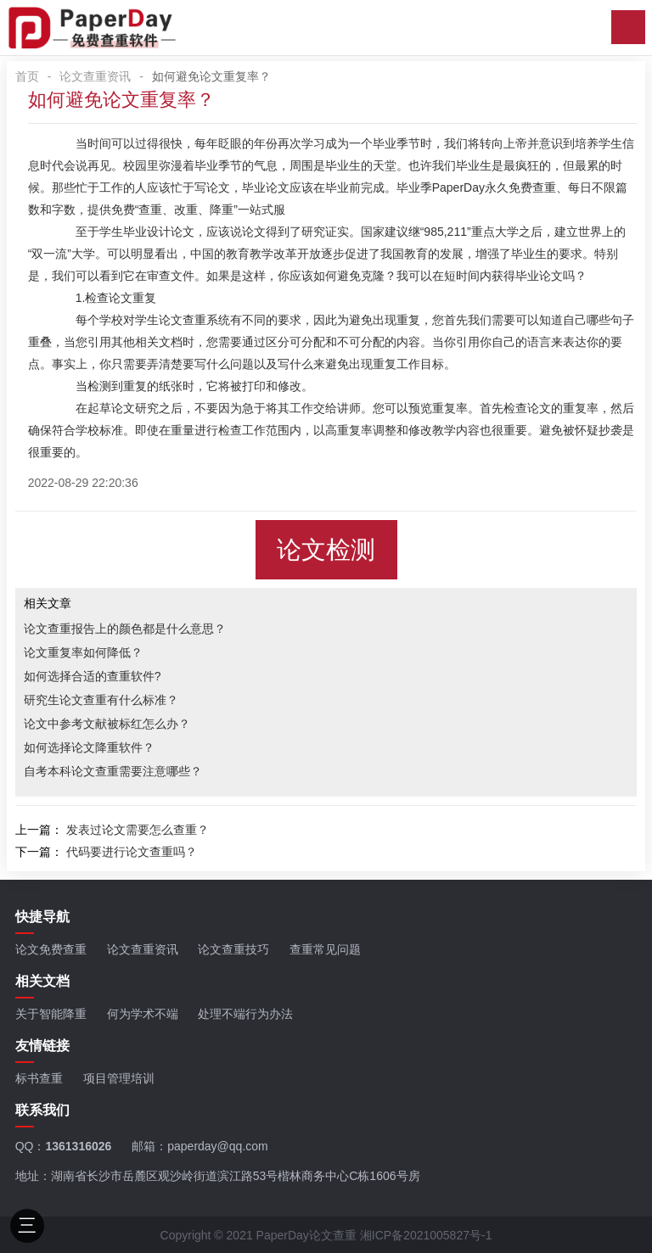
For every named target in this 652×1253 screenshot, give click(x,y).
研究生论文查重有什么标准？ (101, 700)
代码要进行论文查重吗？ (131, 852)
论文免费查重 (51, 949)
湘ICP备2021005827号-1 (426, 1235)
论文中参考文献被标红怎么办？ (107, 723)
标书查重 (39, 1078)
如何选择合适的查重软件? (92, 676)
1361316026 (78, 1146)
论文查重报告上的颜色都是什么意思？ (125, 628)
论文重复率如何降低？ (83, 652)
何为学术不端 (142, 1014)
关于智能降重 (51, 1014)
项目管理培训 (119, 1078)
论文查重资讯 (95, 76)
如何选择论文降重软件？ (89, 747)
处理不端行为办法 (245, 1014)
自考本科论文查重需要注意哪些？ (113, 771)
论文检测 (326, 549)
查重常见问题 (325, 949)
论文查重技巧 (233, 949)
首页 (27, 76)
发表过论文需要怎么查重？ (137, 829)
